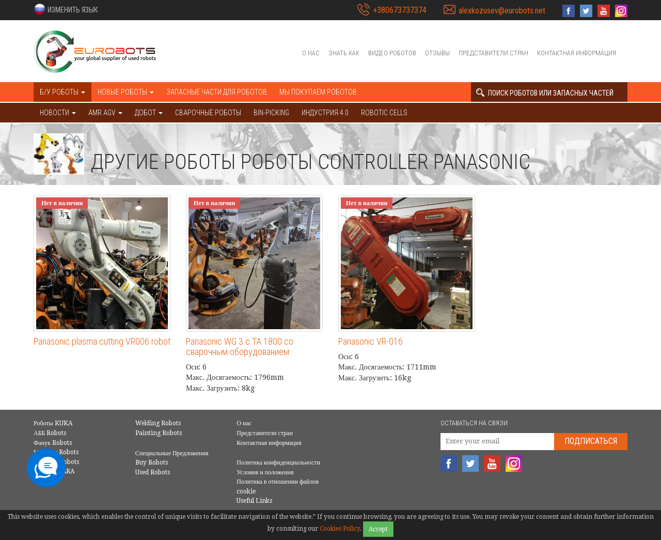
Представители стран (493, 53)
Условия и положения (265, 472)
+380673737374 (400, 10)
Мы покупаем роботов (318, 92)
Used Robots (152, 472)
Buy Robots (151, 462)
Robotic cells (384, 113)
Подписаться (590, 441)
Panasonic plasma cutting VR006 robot (102, 341)
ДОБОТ (149, 113)
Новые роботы (126, 92)
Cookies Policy (340, 528)
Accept (378, 529)
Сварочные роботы (208, 113)
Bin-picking (271, 113)
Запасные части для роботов (216, 92)
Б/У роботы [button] (62, 92)
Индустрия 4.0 (325, 113)
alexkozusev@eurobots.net (502, 11)
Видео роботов (392, 53)
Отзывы (437, 53)
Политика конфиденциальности (278, 462)
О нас (311, 53)
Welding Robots (158, 423)
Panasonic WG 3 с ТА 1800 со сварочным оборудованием (239, 346)
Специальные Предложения (172, 453)
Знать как (343, 53)
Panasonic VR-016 (370, 341)
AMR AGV (105, 113)
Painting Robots (158, 433)
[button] (66, 9)
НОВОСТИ (58, 113)
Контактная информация (576, 53)
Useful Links (254, 500)
